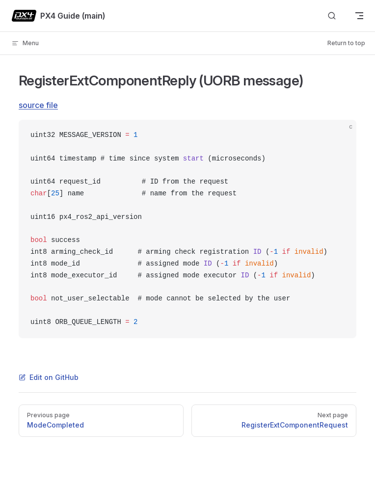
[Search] (332, 15)
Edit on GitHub (49, 377)
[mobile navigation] (359, 15)
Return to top (346, 43)
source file (38, 105)
